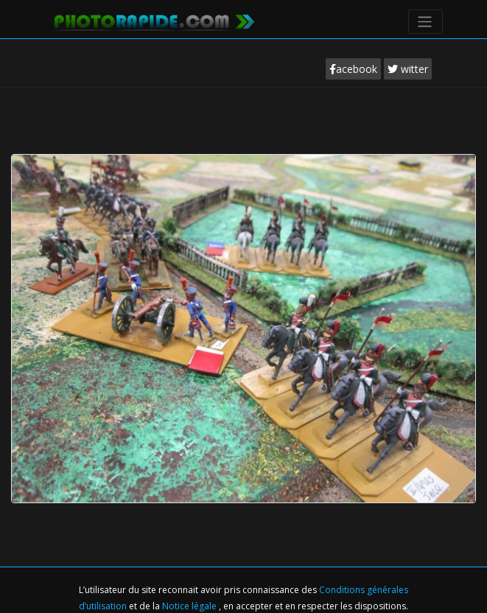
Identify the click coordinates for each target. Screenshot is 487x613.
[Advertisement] (243, 132)
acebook (353, 69)
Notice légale (190, 606)
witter (408, 69)
